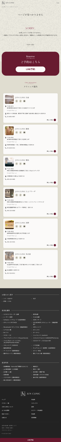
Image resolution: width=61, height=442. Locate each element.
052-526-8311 (11, 273)
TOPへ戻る (30, 45)
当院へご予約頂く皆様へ (7, 428)
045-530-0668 (11, 210)
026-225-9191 (11, 242)
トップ (3, 6)
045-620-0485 (11, 179)
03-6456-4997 (11, 116)
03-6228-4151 (11, 148)
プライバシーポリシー (7, 430)
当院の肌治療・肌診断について (9, 425)
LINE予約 (30, 440)
